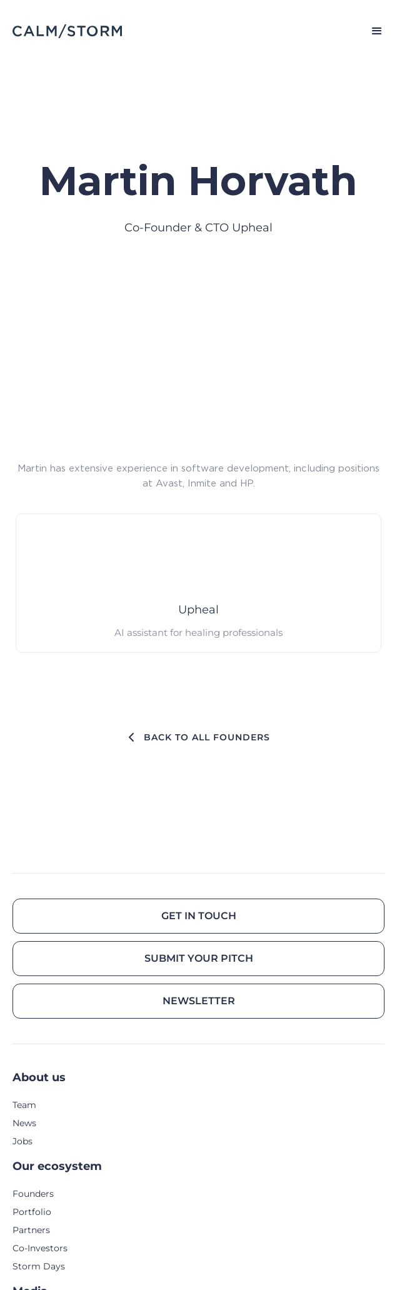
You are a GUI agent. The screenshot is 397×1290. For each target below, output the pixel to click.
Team (24, 1105)
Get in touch (198, 916)
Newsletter (199, 1001)
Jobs (23, 1141)
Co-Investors (40, 1248)
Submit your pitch (198, 958)
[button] (371, 31)
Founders (33, 1193)
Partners (31, 1230)
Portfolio (32, 1211)
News (24, 1123)
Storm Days (39, 1266)
